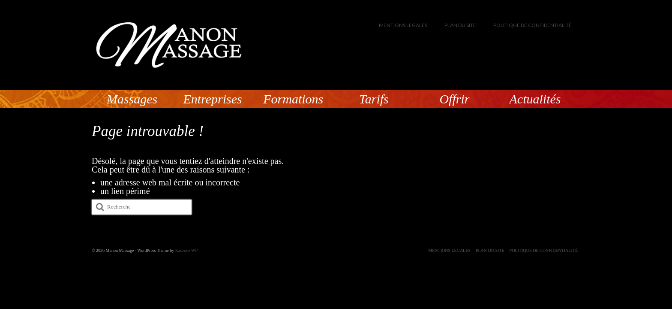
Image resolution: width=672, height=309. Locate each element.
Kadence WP (186, 250)
